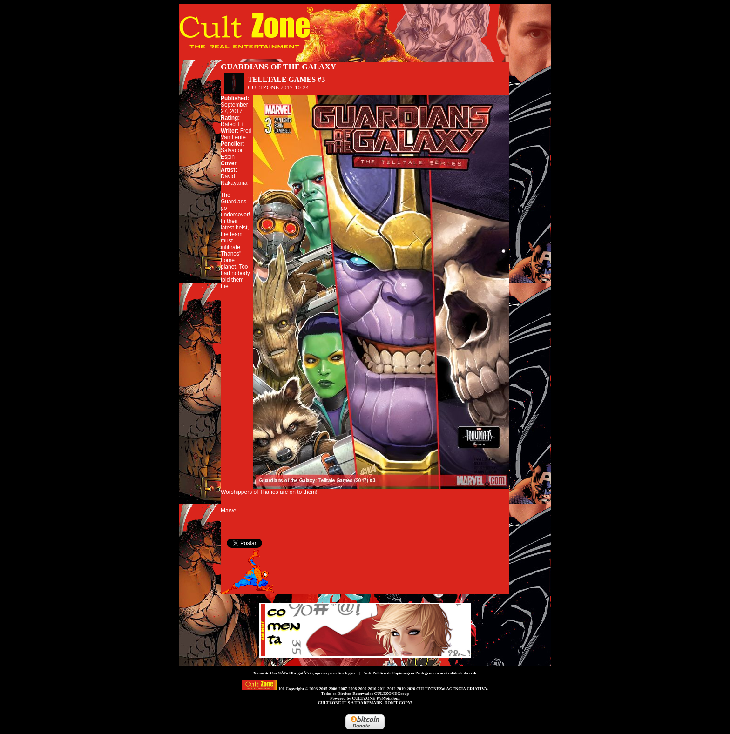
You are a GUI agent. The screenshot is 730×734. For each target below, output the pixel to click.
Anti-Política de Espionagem (388, 673)
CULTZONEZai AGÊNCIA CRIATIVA (451, 689)
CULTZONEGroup (391, 693)
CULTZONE (376, 698)
